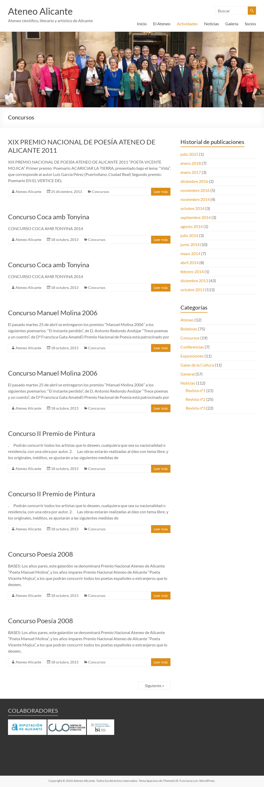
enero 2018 (190, 163)
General (187, 373)
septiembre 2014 (195, 217)
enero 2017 (190, 172)
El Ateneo (161, 23)
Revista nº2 (195, 399)
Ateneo (187, 319)
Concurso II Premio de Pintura (51, 433)
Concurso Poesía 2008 (40, 554)
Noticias (211, 23)
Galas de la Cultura (197, 364)
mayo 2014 (190, 253)
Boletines (188, 328)
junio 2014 (190, 244)
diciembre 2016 (194, 181)
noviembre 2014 (195, 199)
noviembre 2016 (195, 190)
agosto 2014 (191, 226)
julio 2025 (189, 154)
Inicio (142, 23)
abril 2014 (189, 262)
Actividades (187, 23)
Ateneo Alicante (40, 11)
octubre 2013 (192, 289)
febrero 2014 (192, 271)
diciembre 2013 (194, 280)
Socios (250, 23)
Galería (231, 23)
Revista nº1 (195, 390)
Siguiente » (154, 685)
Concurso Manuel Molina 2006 (52, 313)
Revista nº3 (195, 407)
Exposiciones (192, 355)
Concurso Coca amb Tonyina (48, 217)
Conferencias (192, 346)
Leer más (161, 191)
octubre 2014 (192, 208)
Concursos (100, 191)
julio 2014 (189, 235)
